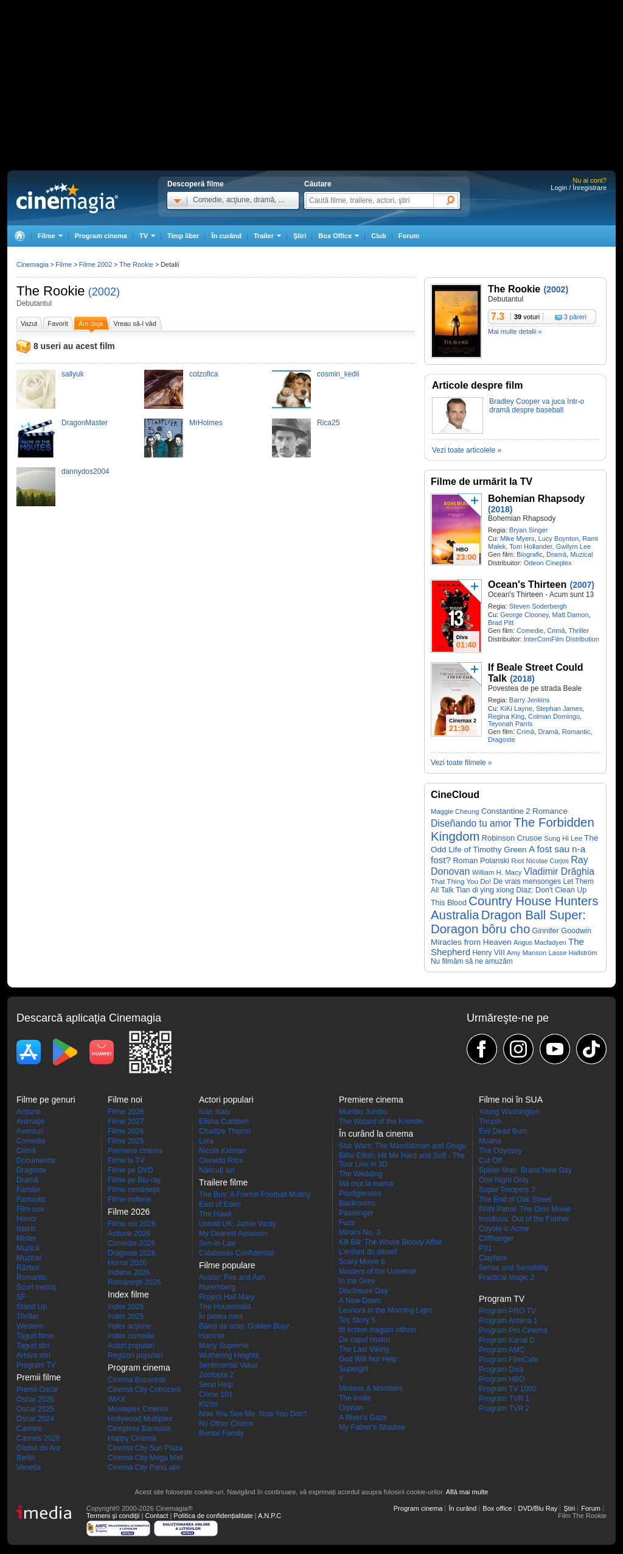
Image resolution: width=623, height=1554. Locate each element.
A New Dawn (360, 1300)
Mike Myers (517, 538)
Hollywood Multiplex (140, 1418)
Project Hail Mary (226, 1297)
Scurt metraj (36, 1287)
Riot (517, 860)
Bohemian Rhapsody (536, 498)
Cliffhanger (496, 1238)
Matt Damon (570, 614)
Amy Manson (526, 952)
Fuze (347, 1222)
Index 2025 (126, 1316)
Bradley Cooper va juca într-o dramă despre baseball (536, 405)
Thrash (490, 1121)
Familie (28, 1189)
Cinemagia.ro (67, 198)
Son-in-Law (217, 1243)
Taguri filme (35, 1336)
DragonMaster (84, 423)
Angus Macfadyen (539, 942)
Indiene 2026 (129, 1272)
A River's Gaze (363, 1417)
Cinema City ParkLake (144, 1467)
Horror (26, 1219)
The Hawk (215, 1214)
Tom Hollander (530, 546)
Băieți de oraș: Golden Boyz (244, 1326)
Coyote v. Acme (504, 1228)
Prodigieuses (360, 1193)
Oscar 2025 (35, 1409)
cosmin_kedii (338, 374)
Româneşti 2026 (134, 1282)
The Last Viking (364, 1349)
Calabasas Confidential (236, 1253)
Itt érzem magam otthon (377, 1330)
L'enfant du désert (368, 1252)
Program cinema (101, 235)
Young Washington (509, 1111)
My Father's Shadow (372, 1427)
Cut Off (490, 1160)
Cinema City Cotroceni (144, 1389)
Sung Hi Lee (563, 838)
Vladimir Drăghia (559, 871)
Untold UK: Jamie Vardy (237, 1224)
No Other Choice (226, 1423)
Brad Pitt (500, 622)
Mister (26, 1238)
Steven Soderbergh (538, 606)
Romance (550, 811)
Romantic (576, 731)
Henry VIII (488, 952)
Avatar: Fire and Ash (232, 1277)
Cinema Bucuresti (136, 1380)
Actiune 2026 (129, 1233)
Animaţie (30, 1121)
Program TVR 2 (504, 1408)
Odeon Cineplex (548, 563)
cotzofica (203, 374)
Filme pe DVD (130, 1170)
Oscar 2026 (35, 1399)
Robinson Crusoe (512, 837)
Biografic (530, 554)
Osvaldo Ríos (221, 1160)
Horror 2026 (127, 1263)
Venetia (28, 1467)
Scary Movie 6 (362, 1261)
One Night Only (504, 1180)
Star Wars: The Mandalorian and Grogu (402, 1146)
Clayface (493, 1258)
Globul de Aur (38, 1448)
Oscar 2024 (35, 1418)
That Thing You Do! (461, 881)
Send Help (216, 1384)
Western (29, 1326)
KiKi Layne (516, 708)
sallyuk (72, 374)
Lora (206, 1141)
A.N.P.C (269, 1515)
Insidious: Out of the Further (524, 1219)
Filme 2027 (126, 1121)
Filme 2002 (95, 264)
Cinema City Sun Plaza (145, 1448)
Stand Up (31, 1306)
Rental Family (221, 1433)
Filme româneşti (133, 1189)
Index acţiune (129, 1326)
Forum (409, 235)
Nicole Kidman (222, 1150)
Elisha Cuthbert (224, 1121)
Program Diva (501, 1369)
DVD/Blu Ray (537, 1508)
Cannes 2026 (38, 1438)
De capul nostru (364, 1339)
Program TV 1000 (508, 1389)
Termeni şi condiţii (112, 1515)
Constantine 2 (506, 811)
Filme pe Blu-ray (134, 1180)
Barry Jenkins (529, 700)
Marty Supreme (224, 1345)
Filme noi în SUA (511, 1099)
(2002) (104, 292)
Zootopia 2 (216, 1375)
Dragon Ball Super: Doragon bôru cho (508, 922)
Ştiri (299, 235)
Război (27, 1267)
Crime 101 (215, 1394)
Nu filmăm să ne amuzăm (472, 961)
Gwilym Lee (573, 546)
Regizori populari (135, 1355)
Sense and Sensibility (514, 1267)
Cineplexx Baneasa (139, 1428)
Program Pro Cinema (513, 1330)
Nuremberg (217, 1287)
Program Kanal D (507, 1340)
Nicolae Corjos (547, 860)
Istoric (26, 1228)
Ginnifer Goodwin (561, 931)
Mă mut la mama (366, 1183)
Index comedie (131, 1336)
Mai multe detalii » (515, 331)
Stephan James (559, 708)
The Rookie (50, 290)
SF (21, 1297)
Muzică (28, 1248)
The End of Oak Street (515, 1199)
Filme (63, 264)
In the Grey (357, 1281)
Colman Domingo (554, 716)
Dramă (556, 554)
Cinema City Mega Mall (145, 1457)
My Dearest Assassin (233, 1233)
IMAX (116, 1399)
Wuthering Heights (229, 1355)
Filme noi (125, 1099)
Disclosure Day (363, 1291)
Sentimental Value (228, 1365)
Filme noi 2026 (132, 1224)
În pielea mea (221, 1316)
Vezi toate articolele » (466, 450)
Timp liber (183, 235)
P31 (485, 1248)
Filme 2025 (126, 1141)
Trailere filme (223, 1182)
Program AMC (501, 1350)
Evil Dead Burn (503, 1131)
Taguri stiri (33, 1345)
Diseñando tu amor (471, 823)
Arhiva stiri (33, 1355)
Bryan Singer (528, 530)
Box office (497, 1508)
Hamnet (211, 1336)
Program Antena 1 (508, 1320)
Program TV (35, 1365)
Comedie (530, 630)
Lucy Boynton (558, 538)
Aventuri (29, 1131)
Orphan (351, 1408)
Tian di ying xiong (485, 890)
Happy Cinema (132, 1438)
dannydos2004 (85, 471)
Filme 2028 (126, 1111)
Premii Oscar (37, 1389)
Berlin (25, 1457)
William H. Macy (497, 872)
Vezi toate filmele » (461, 762)
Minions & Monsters (371, 1388)
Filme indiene (129, 1199)
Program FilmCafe (508, 1359)
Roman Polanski (481, 860)
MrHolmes (206, 423)
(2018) (500, 509)
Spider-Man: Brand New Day (525, 1170)
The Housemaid (225, 1306)
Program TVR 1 (504, 1398)
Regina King (506, 716)
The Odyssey (500, 1150)
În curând (226, 235)
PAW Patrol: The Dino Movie (525, 1209)
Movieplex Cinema (138, 1409)
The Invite (355, 1398)
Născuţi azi (217, 1170)
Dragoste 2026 (132, 1253)
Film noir (30, 1209)
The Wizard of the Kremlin (381, 1121)
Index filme (128, 1294)
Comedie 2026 (131, 1243)
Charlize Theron (225, 1131)
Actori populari (131, 1345)
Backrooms (357, 1203)
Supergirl (353, 1369)
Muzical (581, 554)
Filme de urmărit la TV (481, 481)
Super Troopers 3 (507, 1189)
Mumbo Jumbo (363, 1111)
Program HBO (501, 1379)
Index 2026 (126, 1306)
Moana (490, 1141)
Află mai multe (467, 1492)
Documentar (36, 1160)
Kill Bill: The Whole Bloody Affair (390, 1242)
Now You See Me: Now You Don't (253, 1414)
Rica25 (328, 423)
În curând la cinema (376, 1134)
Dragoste (501, 739)
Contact (156, 1515)
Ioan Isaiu (215, 1111)
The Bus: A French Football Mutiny (254, 1194)
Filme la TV (126, 1160)
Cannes (28, 1428)
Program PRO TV (507, 1311)
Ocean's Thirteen (527, 584)
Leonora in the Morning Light (385, 1310)
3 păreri (575, 316)
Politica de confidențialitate (212, 1515)
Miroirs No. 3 (359, 1232)
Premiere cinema (135, 1150)
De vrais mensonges (527, 881)
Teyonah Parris (510, 723)
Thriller (579, 630)
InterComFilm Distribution (561, 639)
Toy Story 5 (357, 1320)
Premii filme (38, 1377)
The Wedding (360, 1174)
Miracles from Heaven (471, 942)
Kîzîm (208, 1404)
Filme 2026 (126, 1131)
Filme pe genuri (45, 1099)
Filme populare (227, 1265)
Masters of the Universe (377, 1271)
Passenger (356, 1213)
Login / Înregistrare (579, 187)
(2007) (582, 585)
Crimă (556, 630)
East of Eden (220, 1204)
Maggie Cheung (455, 811)
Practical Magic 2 (506, 1277)
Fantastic (31, 1199)
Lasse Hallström (573, 952)
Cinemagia (32, 264)
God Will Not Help (368, 1359)
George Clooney (524, 614)
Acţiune (28, 1111)
